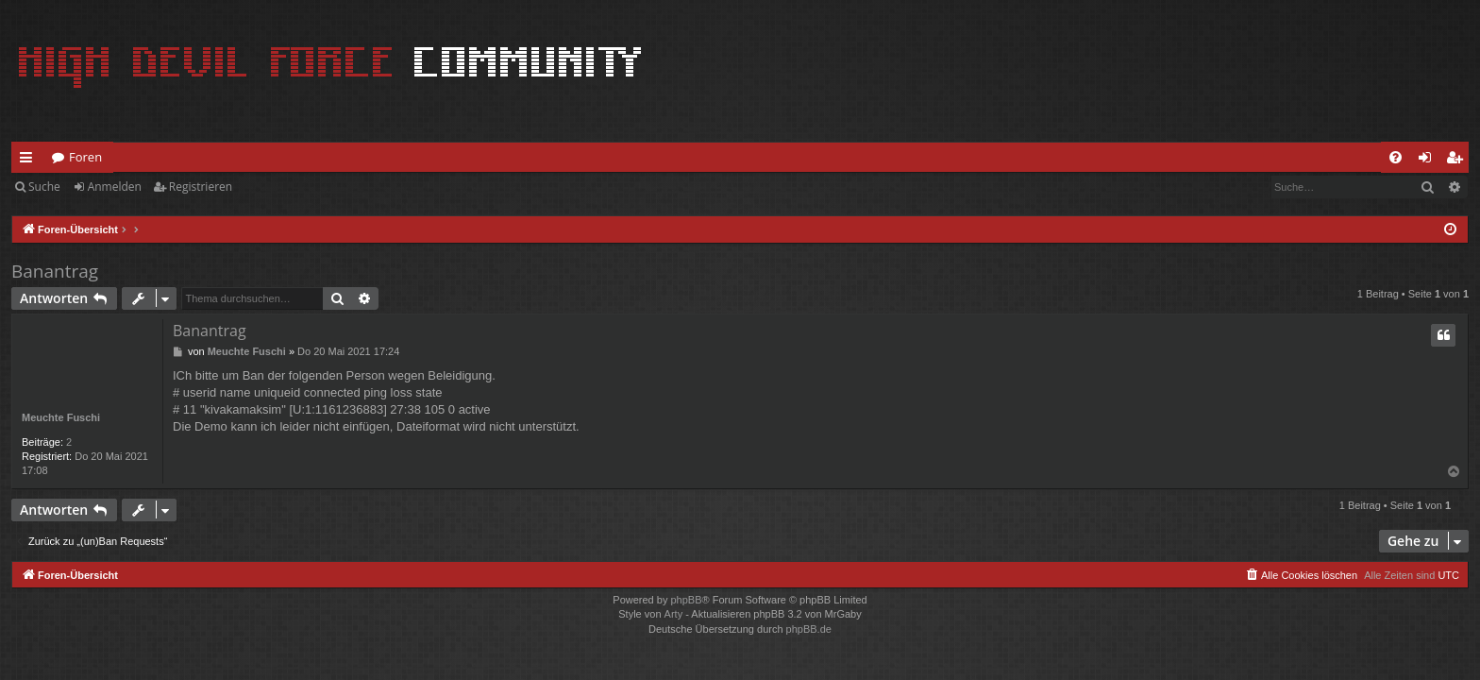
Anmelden (115, 186)
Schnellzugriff (30, 160)
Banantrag (54, 271)
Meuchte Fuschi (61, 417)
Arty (673, 614)
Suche (44, 186)
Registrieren (200, 186)
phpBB (685, 599)
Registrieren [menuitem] (1458, 160)
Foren (85, 156)
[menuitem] (1395, 157)
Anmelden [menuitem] (1430, 160)
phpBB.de (809, 629)
